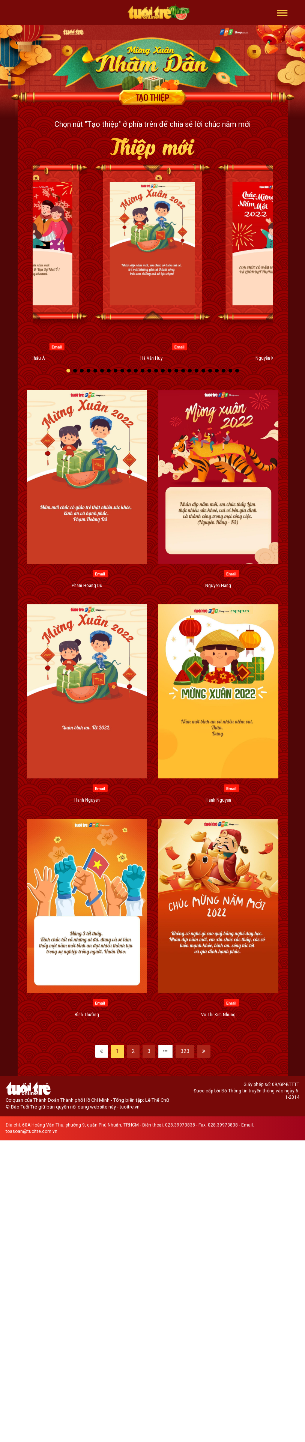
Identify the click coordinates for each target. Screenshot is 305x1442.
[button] (282, 12)
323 (184, 1051)
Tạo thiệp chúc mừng (152, 97)
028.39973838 (180, 1125)
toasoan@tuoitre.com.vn (31, 1131)
